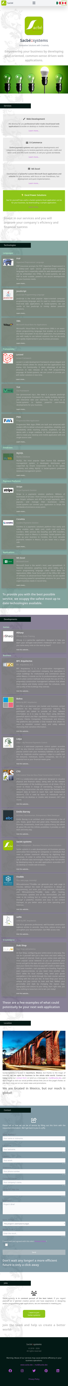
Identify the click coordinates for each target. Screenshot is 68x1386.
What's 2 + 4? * (9, 1229)
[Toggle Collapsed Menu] (34, 3)
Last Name (7, 1145)
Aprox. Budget (8, 1220)
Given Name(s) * (9, 1134)
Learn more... (21, 283)
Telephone (7, 1167)
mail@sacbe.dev (55, 1078)
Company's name (9, 1178)
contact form (21, 1078)
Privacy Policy (40, 1241)
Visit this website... (22, 650)
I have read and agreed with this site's (24, 1241)
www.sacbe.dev (26, 1365)
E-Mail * (6, 1156)
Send (34, 1252)
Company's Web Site (11, 1189)
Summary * (7, 1200)
